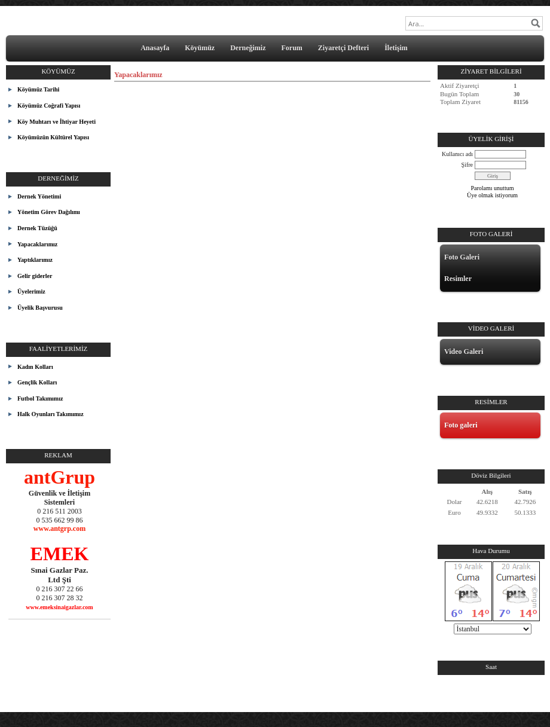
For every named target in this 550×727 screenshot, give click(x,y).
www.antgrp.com (59, 528)
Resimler (458, 278)
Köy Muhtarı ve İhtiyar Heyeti (56, 121)
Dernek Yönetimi (39, 196)
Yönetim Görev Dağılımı (48, 212)
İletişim (396, 48)
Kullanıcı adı (457, 154)
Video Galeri (463, 351)
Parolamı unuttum (492, 188)
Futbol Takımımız (40, 398)
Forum (291, 48)
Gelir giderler (34, 276)
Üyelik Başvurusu (40, 307)
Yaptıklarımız (35, 259)
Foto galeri (461, 425)
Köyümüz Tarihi (38, 89)
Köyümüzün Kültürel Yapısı (53, 137)
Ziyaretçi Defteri (343, 48)
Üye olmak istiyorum (492, 195)
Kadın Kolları (35, 367)
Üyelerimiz (31, 291)
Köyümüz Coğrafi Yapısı (48, 105)
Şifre (467, 164)
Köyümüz (200, 48)
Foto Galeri (461, 257)
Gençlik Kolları (37, 382)
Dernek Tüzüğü (37, 228)
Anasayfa (154, 48)
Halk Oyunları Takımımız (50, 414)
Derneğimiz (247, 48)
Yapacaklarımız (37, 244)
